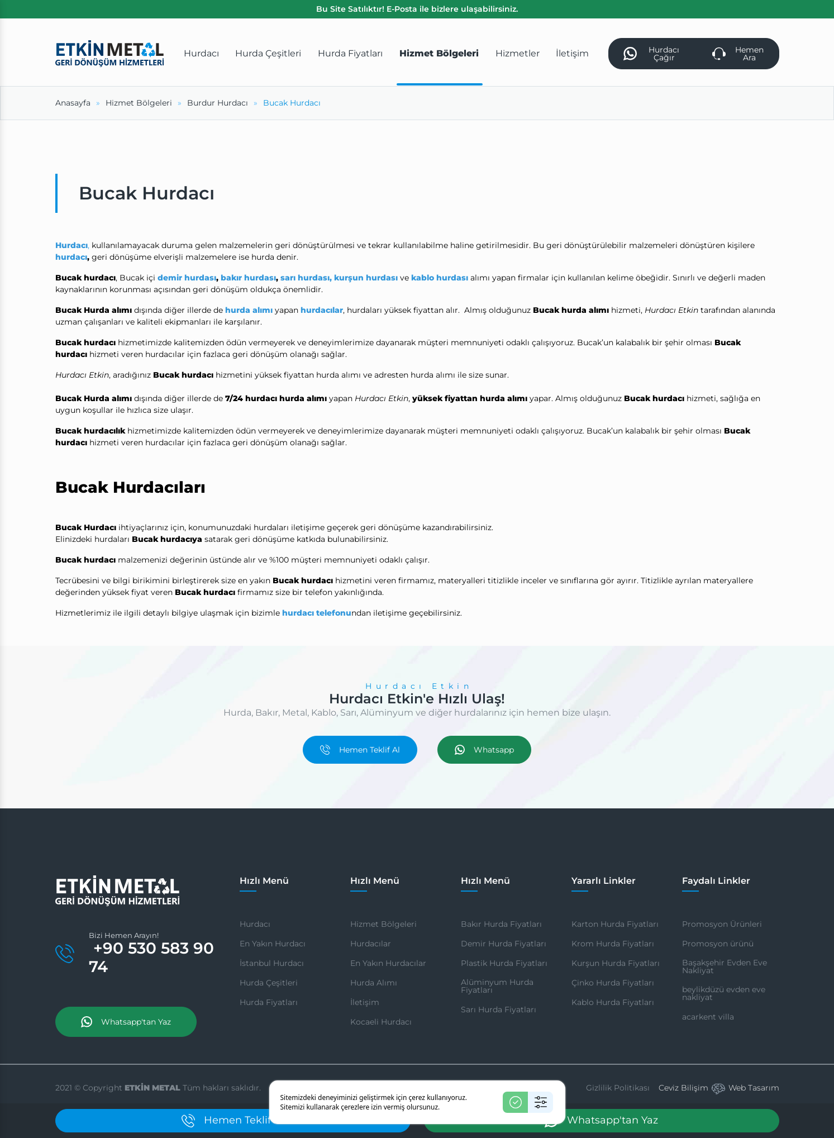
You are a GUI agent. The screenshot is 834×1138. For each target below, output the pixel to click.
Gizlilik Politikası (618, 1088)
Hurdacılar (370, 943)
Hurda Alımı (373, 983)
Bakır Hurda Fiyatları (501, 924)
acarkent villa (708, 1017)
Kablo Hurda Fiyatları (612, 1002)
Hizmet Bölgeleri (383, 924)
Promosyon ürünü (718, 943)
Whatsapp (484, 750)
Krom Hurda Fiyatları (612, 943)
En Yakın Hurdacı (273, 943)
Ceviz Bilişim (683, 1088)
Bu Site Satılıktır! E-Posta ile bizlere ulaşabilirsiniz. (417, 9)
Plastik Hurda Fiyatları (504, 963)
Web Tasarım (753, 1088)
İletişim (364, 1002)
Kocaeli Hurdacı (381, 1022)
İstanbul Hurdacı (272, 963)
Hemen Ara (738, 54)
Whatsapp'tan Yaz (126, 1021)
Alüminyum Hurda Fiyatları (497, 986)
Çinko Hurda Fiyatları (612, 983)
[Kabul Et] (515, 1102)
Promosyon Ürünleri (722, 924)
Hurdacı (255, 924)
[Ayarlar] (540, 1102)
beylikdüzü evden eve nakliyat (723, 993)
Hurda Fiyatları (269, 1002)
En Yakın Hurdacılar (388, 963)
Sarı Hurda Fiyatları (498, 1009)
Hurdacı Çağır (651, 54)
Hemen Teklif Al (360, 750)
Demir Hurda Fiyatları (503, 943)
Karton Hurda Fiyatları (615, 924)
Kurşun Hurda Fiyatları (615, 963)
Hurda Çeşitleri (269, 983)
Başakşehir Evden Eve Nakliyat (724, 966)
